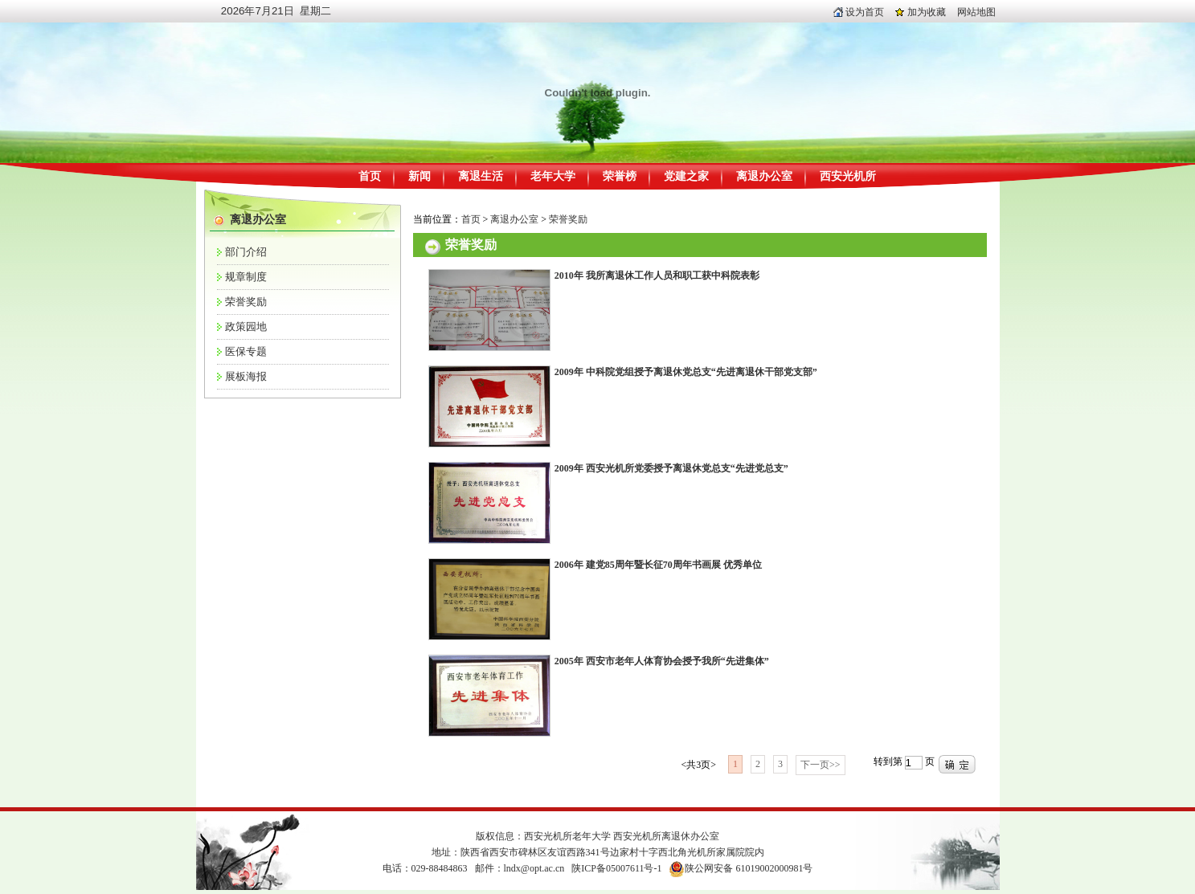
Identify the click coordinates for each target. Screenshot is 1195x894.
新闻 (419, 176)
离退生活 (480, 176)
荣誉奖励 (246, 302)
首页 (369, 176)
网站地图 (976, 12)
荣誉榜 (619, 176)
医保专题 (246, 351)
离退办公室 (764, 176)
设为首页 (858, 12)
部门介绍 (246, 252)
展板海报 (246, 376)
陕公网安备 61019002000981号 (748, 868)
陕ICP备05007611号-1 (616, 868)
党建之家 (686, 176)
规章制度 (246, 277)
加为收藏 (920, 12)
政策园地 (246, 326)
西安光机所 (848, 176)
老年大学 (552, 176)
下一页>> (820, 764)
